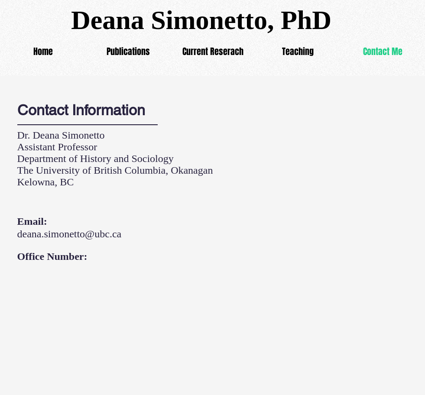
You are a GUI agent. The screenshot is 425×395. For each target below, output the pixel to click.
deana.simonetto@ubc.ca (69, 234)
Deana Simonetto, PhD (201, 20)
